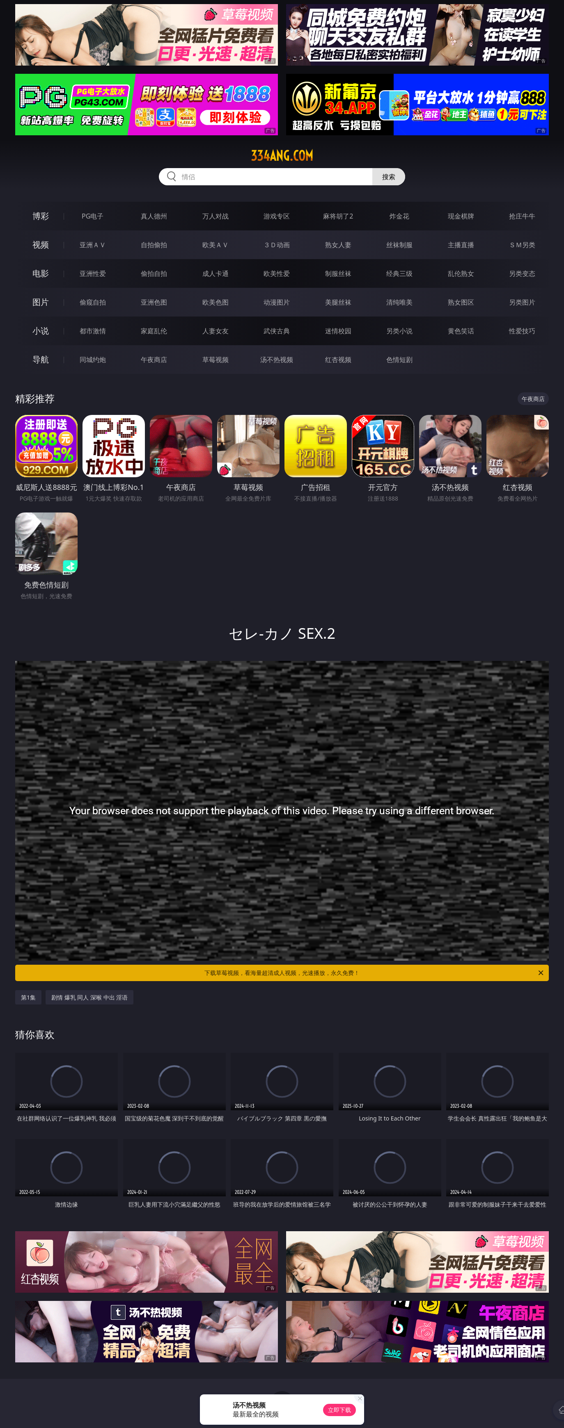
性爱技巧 (522, 330)
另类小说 (399, 330)
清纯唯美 (399, 302)
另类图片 (522, 302)
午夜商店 (154, 359)
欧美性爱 (277, 273)
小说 (40, 330)
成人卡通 (215, 273)
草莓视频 (215, 359)
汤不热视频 (276, 359)
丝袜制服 (399, 244)
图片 (40, 301)
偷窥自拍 (93, 302)
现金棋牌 (461, 216)
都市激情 (93, 330)
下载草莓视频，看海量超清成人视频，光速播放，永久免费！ (374, 973)
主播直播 (461, 244)
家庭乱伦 (154, 330)
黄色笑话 (461, 330)
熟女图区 (461, 302)
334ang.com (282, 156)
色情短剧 (399, 359)
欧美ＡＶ (215, 244)
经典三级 (399, 273)
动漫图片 (277, 302)
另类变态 (522, 273)
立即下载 (339, 1410)
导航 (40, 359)
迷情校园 (338, 330)
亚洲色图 (154, 302)
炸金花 (399, 216)
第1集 (28, 997)
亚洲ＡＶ (93, 244)
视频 (40, 244)
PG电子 (92, 216)
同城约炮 (93, 359)
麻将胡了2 (338, 216)
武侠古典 (277, 330)
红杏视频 (338, 359)
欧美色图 (215, 302)
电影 (40, 273)
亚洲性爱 (93, 273)
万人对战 (215, 216)
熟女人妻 (338, 244)
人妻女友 (215, 330)
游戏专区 (277, 216)
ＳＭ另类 (522, 244)
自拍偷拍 (154, 244)
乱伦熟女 (461, 273)
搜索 (388, 176)
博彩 (40, 215)
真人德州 (154, 216)
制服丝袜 (338, 273)
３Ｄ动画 (277, 244)
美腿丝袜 (338, 302)
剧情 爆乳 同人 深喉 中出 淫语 (89, 997)
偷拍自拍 (154, 273)
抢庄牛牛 (522, 216)
